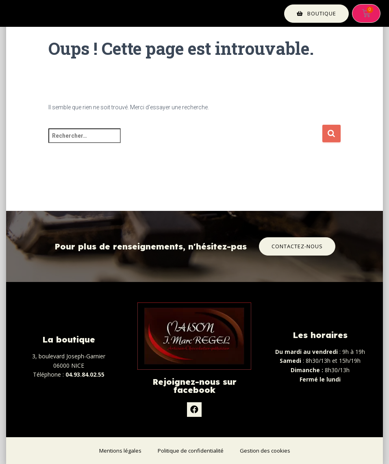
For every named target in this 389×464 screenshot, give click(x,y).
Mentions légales (120, 450)
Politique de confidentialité (191, 450)
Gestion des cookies (265, 450)
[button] (316, 13)
